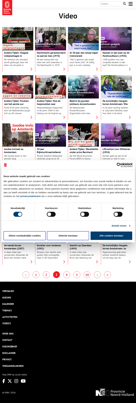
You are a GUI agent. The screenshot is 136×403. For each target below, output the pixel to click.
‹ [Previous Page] (25, 275)
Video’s (6, 323)
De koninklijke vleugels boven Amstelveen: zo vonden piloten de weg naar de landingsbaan (115, 250)
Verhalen (8, 291)
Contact (7, 339)
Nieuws (6, 297)
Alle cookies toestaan (111, 235)
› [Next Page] (97, 275)
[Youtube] (23, 381)
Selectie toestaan (68, 235)
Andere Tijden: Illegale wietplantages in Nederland (16, 55)
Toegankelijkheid (13, 365)
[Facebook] (3, 381)
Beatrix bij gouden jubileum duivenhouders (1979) (83, 104)
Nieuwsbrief (9, 346)
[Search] (124, 3)
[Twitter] (10, 381)
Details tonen (119, 225)
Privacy (7, 359)
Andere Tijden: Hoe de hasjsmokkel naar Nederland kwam (48, 104)
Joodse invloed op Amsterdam (13, 150)
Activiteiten (9, 316)
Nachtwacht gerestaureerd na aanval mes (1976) (51, 54)
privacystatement (30, 196)
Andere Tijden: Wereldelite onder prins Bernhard (84, 150)
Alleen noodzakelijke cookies (25, 235)
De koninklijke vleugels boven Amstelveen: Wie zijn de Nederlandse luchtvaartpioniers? (115, 105)
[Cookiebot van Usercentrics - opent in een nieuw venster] (118, 165)
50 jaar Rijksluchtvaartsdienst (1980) (49, 152)
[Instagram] (16, 381)
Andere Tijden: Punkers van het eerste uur (16, 102)
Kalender (8, 303)
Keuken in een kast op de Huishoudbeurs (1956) (116, 54)
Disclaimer (9, 353)
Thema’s (7, 310)
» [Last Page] (107, 275)
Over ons (7, 333)
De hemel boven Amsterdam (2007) (14, 247)
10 (87, 275)
